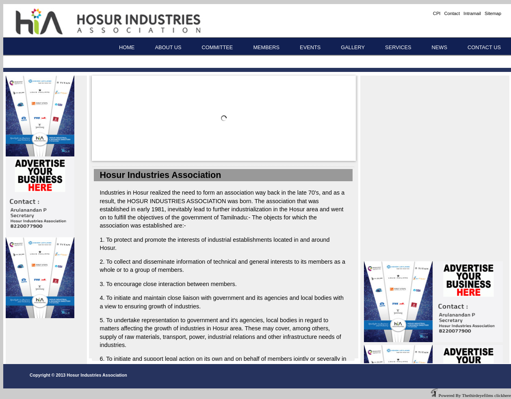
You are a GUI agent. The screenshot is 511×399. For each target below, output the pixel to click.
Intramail (472, 13)
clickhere (502, 395)
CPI (437, 13)
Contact (452, 13)
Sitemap (493, 13)
